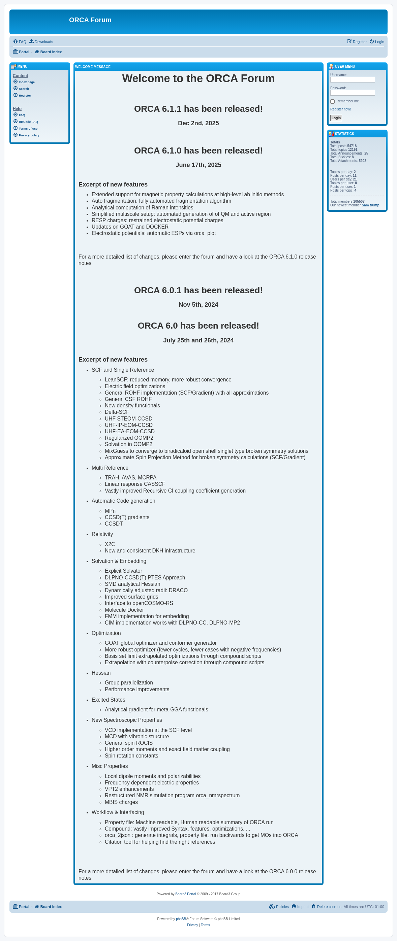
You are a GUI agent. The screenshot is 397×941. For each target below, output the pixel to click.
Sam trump (370, 205)
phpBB (181, 919)
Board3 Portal (185, 894)
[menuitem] (19, 42)
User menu (342, 66)
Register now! (340, 109)
